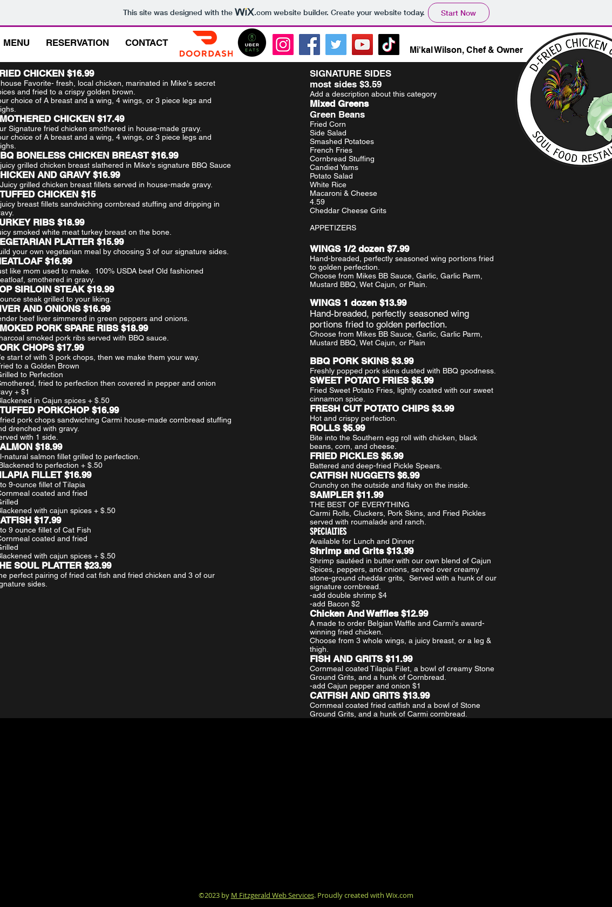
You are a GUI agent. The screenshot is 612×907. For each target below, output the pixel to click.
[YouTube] (362, 44)
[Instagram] (283, 44)
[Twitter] (335, 44)
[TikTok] (388, 44)
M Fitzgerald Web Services (272, 895)
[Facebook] (309, 44)
